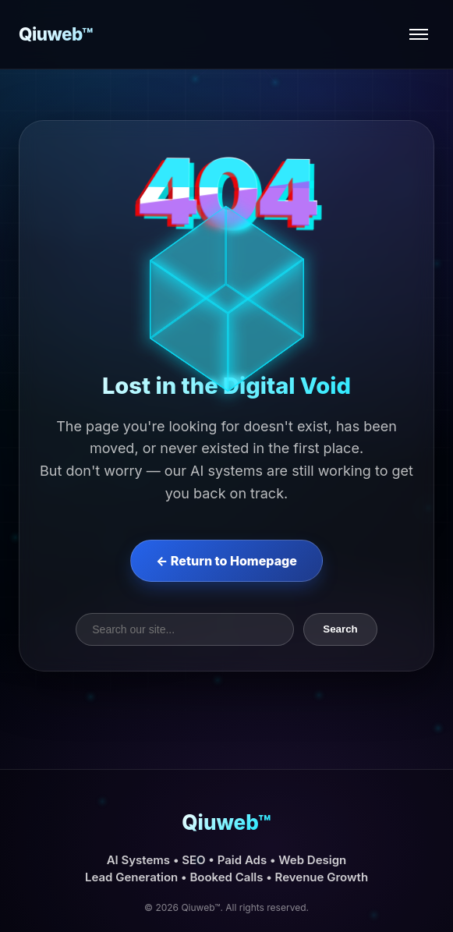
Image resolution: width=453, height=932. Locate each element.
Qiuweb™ (56, 33)
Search (340, 629)
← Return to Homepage (226, 561)
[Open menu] (418, 34)
